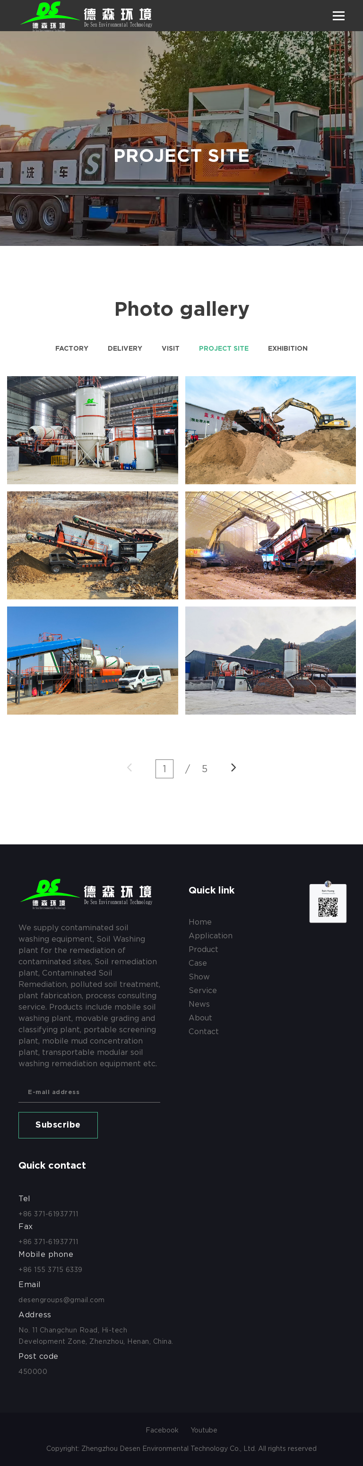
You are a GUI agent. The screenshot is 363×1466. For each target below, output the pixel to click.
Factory (71, 348)
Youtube (203, 1430)
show (199, 976)
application (211, 935)
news (199, 1004)
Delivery (125, 348)
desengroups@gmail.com (61, 1300)
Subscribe (58, 1125)
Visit (171, 348)
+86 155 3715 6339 (50, 1269)
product (203, 949)
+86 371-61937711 (48, 1214)
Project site (224, 348)
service (203, 990)
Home (200, 922)
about (200, 1017)
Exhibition (288, 348)
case (198, 963)
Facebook (162, 1430)
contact (204, 1031)
